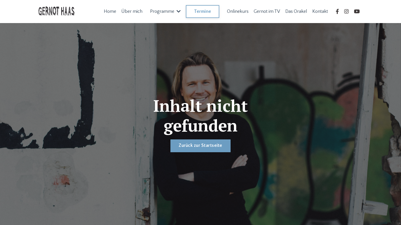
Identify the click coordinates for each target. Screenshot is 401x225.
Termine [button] (202, 11)
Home (110, 11)
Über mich (131, 11)
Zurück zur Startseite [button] (200, 145)
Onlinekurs (238, 11)
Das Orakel (296, 11)
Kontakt (320, 11)
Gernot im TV (267, 11)
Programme (165, 11)
